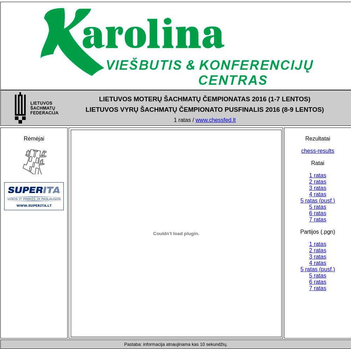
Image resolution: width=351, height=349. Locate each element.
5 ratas (317, 207)
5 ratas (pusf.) (318, 201)
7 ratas (317, 220)
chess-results (317, 151)
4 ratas (317, 194)
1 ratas (317, 175)
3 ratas (317, 188)
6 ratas (317, 213)
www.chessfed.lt (215, 120)
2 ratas (317, 182)
